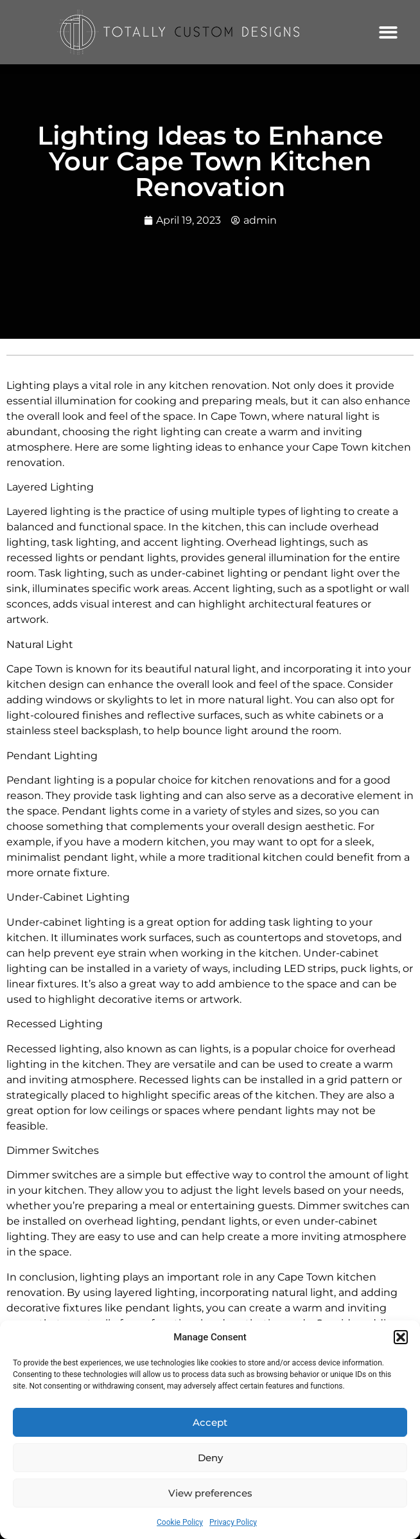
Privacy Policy (233, 1522)
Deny (210, 1458)
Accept (210, 1422)
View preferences (210, 1493)
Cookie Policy (180, 1522)
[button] (400, 1337)
